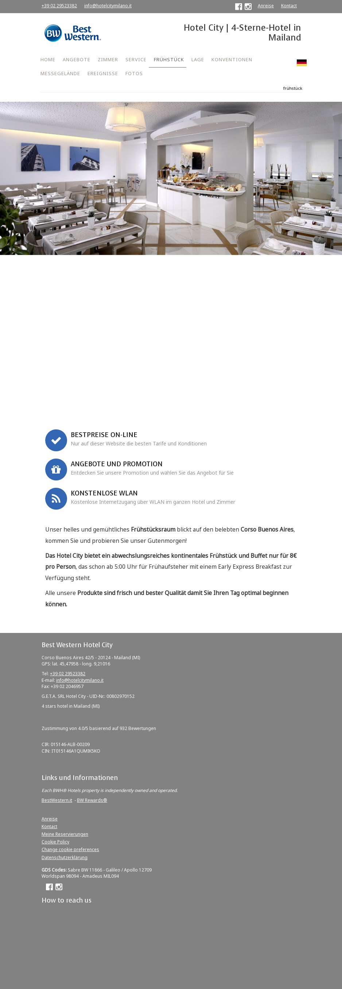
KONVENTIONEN (231, 59)
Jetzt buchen (171, 410)
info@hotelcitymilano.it (108, 6)
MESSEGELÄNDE (60, 73)
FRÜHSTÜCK (169, 59)
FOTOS (134, 73)
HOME (47, 59)
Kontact (289, 6)
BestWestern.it (57, 800)
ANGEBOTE (76, 59)
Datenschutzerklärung (65, 857)
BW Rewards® (92, 800)
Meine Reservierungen (65, 834)
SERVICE (136, 59)
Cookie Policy (55, 842)
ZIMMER (108, 59)
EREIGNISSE (103, 73)
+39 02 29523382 (59, 6)
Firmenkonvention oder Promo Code (51, 374)
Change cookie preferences (70, 849)
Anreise (266, 6)
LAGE (197, 59)
